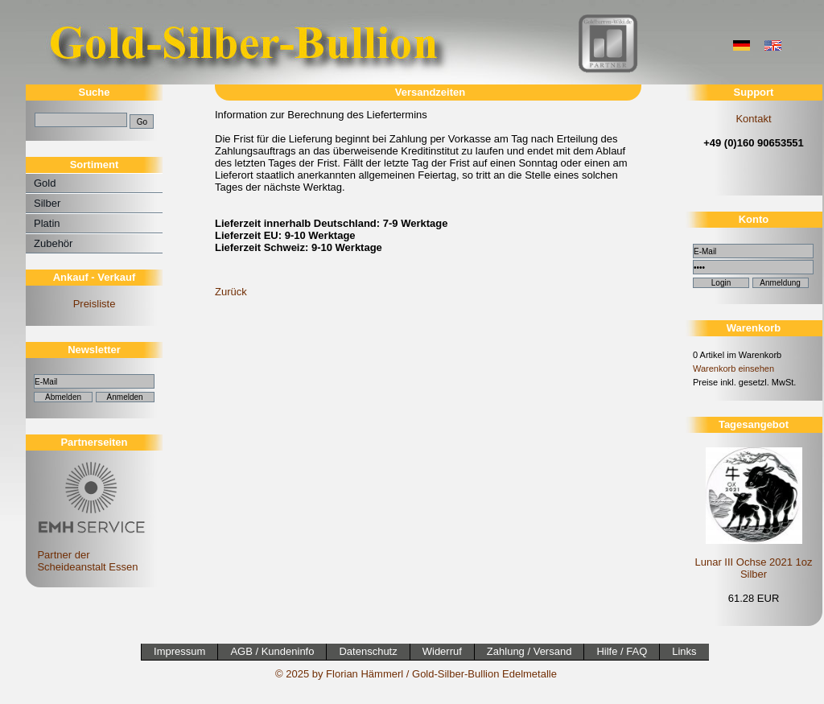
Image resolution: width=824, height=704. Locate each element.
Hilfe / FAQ (621, 651)
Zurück (231, 292)
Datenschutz (368, 651)
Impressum (179, 651)
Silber (47, 203)
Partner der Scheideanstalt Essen (89, 555)
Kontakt (753, 119)
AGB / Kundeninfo (272, 651)
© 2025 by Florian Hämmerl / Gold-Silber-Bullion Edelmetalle (416, 674)
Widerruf (442, 651)
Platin (47, 223)
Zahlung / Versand (529, 651)
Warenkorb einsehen (733, 368)
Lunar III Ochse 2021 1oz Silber (754, 568)
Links (684, 651)
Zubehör (53, 243)
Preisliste (94, 304)
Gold (45, 183)
